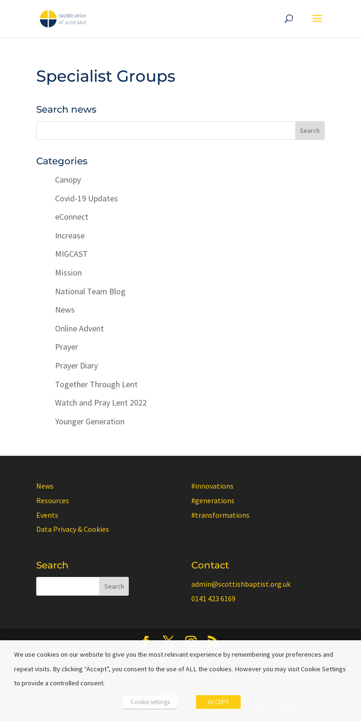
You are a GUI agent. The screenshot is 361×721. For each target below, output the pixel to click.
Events (47, 515)
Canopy (68, 179)
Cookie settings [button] (150, 702)
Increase (70, 235)
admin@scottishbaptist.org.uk (240, 584)
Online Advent (79, 328)
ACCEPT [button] (218, 702)
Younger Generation (90, 421)
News (65, 309)
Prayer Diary (76, 365)
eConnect (71, 216)
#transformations (220, 515)
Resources (52, 500)
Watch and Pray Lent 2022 (101, 402)
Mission (68, 272)
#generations (213, 500)
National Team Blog (90, 291)
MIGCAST (71, 253)
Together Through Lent (96, 384)
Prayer (66, 346)
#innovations (212, 486)
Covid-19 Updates (86, 198)
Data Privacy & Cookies (72, 529)
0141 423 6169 (213, 598)
